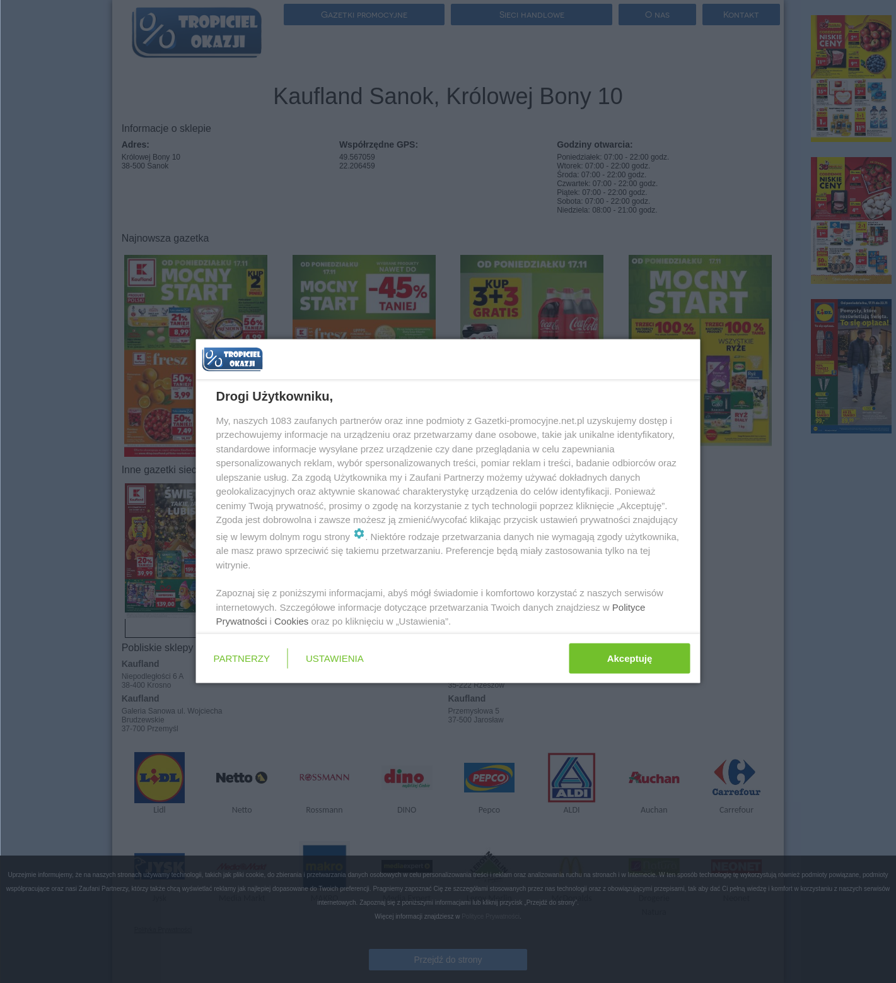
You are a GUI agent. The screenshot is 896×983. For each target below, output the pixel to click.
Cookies (291, 621)
